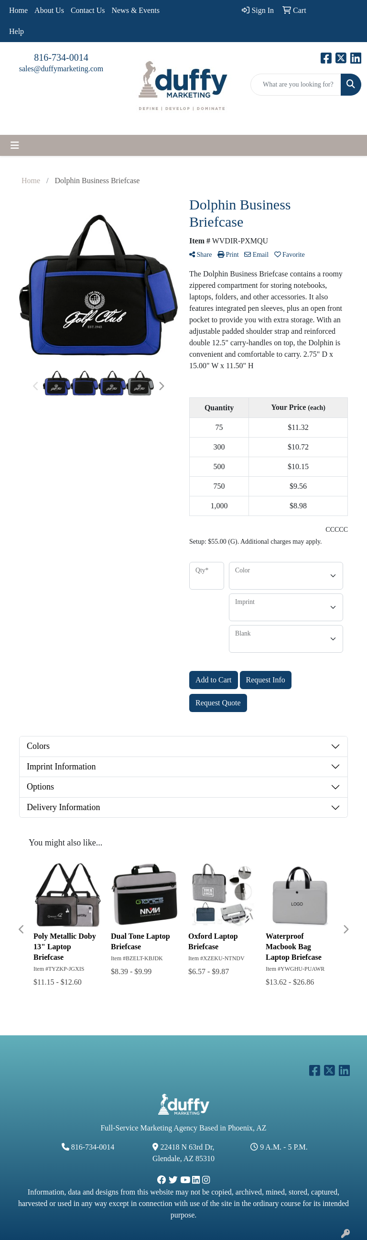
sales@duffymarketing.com (61, 69)
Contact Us (88, 10)
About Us (49, 10)
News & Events (135, 10)
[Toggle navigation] (15, 145)
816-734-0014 (61, 57)
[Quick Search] (295, 85)
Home (18, 10)
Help (16, 31)
